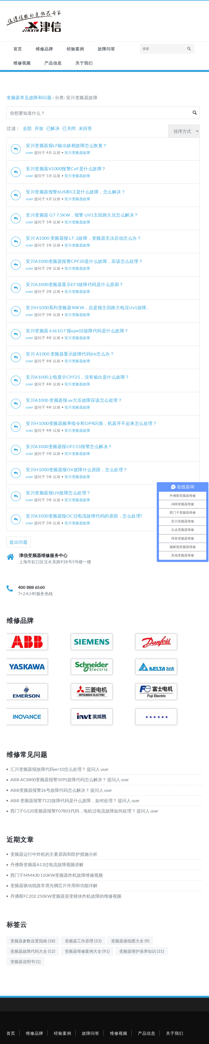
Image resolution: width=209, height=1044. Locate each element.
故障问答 (106, 48)
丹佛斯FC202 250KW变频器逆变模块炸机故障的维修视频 (65, 896)
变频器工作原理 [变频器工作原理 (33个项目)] (83, 940)
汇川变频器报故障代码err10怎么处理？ (48, 769)
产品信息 (53, 62)
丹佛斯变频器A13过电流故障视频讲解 (47, 864)
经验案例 (75, 48)
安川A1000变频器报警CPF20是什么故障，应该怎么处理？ (84, 261)
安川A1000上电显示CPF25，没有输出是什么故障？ (78, 376)
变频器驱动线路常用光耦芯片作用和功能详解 (53, 885)
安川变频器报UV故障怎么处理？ (58, 492)
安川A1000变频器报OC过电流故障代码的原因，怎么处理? (84, 515)
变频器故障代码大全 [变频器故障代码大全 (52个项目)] (32, 951)
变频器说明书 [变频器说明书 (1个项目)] (25, 961)
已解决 (53, 128)
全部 (27, 128)
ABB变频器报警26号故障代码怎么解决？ (50, 790)
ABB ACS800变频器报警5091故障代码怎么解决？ (58, 779)
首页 (17, 48)
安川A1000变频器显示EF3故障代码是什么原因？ (75, 284)
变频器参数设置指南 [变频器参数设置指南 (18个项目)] (32, 940)
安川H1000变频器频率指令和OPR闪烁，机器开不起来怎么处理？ (91, 423)
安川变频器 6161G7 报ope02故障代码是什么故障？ (77, 330)
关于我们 (84, 62)
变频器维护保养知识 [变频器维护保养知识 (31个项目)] (141, 951)
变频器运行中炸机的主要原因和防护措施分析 (53, 854)
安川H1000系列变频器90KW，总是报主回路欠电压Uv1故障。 (88, 307)
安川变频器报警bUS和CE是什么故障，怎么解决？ (75, 191)
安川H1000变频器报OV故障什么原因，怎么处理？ (77, 469)
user (29, 152)
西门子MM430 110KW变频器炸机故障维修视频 (56, 875)
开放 (39, 128)
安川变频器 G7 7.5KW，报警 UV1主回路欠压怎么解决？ (82, 214)
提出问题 (18, 541)
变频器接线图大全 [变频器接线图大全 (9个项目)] (130, 940)
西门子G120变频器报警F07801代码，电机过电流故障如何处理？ (73, 810)
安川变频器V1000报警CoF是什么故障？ (66, 168)
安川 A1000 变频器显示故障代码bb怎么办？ (70, 353)
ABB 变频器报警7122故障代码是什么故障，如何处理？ (63, 800)
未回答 (85, 128)
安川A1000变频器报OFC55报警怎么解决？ (69, 446)
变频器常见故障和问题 (29, 97)
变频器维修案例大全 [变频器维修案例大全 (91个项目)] (87, 951)
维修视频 (22, 62)
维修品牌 (44, 48)
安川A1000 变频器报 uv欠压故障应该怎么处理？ (74, 400)
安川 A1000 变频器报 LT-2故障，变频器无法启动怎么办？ (83, 238)
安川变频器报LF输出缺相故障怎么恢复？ (66, 145)
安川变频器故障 (77, 152)
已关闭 (69, 128)
